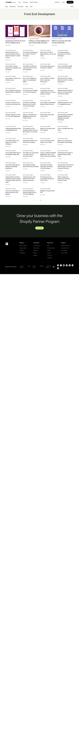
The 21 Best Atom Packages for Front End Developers (30, 91)
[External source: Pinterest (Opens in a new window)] (58, 268)
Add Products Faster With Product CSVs (47, 115)
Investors (21, 250)
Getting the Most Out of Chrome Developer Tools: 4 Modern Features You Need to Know (12, 55)
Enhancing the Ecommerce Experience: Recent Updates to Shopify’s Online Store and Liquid (13, 179)
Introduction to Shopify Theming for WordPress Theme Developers (46, 166)
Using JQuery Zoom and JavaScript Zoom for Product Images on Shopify (48, 92)
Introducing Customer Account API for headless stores (15, 42)
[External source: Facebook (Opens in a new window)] (58, 265)
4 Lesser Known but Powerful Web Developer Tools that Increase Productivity (65, 166)
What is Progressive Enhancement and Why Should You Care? (64, 178)
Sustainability (22, 252)
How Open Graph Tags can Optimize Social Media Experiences (12, 166)
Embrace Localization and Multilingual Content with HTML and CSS (29, 116)
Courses (49, 252)
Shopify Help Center (65, 245)
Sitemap (41, 266)
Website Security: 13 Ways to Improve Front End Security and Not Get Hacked (65, 92)
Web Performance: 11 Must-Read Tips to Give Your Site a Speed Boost (65, 80)
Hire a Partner (64, 250)
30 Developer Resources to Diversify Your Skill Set (47, 67)
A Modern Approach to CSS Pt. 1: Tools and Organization (12, 115)
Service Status (64, 252)
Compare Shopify (51, 248)
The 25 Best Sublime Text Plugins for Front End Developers (12, 142)
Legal (29, 266)
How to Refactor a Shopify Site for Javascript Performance (47, 80)
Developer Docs (36, 245)
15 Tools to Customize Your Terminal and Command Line (12, 103)
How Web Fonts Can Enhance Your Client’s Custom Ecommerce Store (31, 154)
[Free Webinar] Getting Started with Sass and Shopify (31, 165)
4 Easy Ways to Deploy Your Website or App (13, 79)
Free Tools (49, 255)
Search (72, 6)
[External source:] (44, 200)
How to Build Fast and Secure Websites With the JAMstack (13, 91)
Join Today (39, 228)
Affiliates (35, 255)
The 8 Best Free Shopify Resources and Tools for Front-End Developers (29, 104)
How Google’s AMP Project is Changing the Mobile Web (13, 153)
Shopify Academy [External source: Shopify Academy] (34, 2)
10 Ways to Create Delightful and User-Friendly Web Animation (39, 42)
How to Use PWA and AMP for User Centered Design (65, 67)
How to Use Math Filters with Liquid (65, 129)
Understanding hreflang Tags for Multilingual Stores (13, 129)
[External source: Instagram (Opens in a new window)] (67, 265)
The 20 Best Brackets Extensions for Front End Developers (64, 54)
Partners (35, 252)
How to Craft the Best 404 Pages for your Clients (47, 141)
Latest (26, 6)
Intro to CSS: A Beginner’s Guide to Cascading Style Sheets (29, 80)
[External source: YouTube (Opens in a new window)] (64, 265)
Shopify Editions (22, 248)
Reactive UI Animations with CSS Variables (47, 129)
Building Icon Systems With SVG (47, 191)
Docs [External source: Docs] (20, 2)
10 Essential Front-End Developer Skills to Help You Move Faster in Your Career (30, 130)
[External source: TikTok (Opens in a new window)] (70, 265)
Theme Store (36, 248)
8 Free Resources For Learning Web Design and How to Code (47, 178)
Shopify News (12, 6)
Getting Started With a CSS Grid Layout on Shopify (30, 141)
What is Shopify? (23, 245)
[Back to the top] (6, 243)
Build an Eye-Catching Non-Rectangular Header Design (65, 141)
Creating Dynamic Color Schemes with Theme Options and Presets (29, 178)
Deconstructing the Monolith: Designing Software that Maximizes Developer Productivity (65, 117)
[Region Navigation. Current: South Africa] (11, 267)
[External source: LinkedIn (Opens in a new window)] (72, 265)
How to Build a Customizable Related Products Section (47, 103)
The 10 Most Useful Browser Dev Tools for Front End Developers (30, 54)
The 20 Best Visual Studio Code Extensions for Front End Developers (30, 67)
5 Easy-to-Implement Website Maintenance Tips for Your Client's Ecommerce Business (48, 154)
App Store (35, 250)
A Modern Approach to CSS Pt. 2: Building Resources (65, 103)
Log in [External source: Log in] (63, 2)
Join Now (70, 2)
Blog (6, 6)
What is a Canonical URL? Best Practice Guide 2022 (61, 42)
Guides (48, 250)
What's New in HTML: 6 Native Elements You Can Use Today (48, 54)
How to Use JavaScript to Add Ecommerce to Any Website (12, 192)
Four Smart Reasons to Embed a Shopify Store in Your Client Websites (29, 192)
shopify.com (57, 2)
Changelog (49, 257)
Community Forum (65, 248)
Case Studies (20, 6)
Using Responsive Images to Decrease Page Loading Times (65, 154)
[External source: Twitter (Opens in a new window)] (61, 265)
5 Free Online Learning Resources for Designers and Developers (13, 67)
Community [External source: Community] (25, 2)
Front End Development (10, 38)
